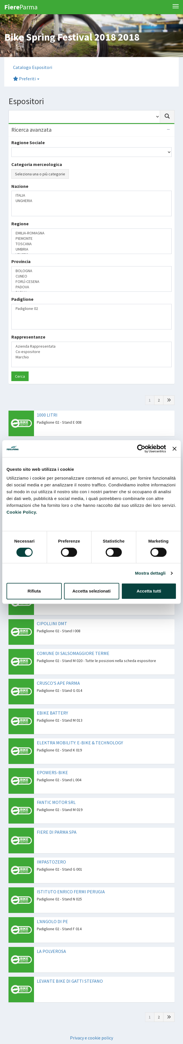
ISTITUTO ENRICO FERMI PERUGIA (71, 891)
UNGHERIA (91, 200)
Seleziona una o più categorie (40, 174)
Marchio (91, 357)
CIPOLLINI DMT (52, 623)
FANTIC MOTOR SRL (56, 802)
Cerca (20, 376)
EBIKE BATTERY (52, 713)
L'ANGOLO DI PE (52, 921)
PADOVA (91, 287)
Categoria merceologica (36, 164)
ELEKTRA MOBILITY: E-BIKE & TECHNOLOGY (80, 742)
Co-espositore (91, 351)
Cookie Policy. (22, 512)
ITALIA (91, 195)
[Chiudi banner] (174, 449)
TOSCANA (91, 244)
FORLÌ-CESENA (91, 281)
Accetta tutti (149, 591)
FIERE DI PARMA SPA (56, 832)
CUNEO (91, 276)
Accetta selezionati (91, 591)
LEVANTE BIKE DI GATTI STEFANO (70, 981)
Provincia (21, 261)
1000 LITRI (47, 415)
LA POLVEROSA (51, 951)
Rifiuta (34, 591)
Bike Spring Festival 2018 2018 (71, 37)
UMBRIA (91, 249)
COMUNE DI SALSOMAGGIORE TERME (73, 653)
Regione (20, 223)
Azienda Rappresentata (91, 346)
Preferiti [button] (26, 78)
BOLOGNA (91, 271)
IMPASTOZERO (51, 862)
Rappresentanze (28, 337)
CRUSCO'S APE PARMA (58, 683)
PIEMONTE (91, 238)
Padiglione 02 (91, 308)
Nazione (19, 186)
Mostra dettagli (150, 573)
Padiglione (22, 299)
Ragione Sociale (28, 142)
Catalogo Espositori (32, 67)
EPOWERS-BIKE (52, 772)
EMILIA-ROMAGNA (91, 233)
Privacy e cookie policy (91, 1038)
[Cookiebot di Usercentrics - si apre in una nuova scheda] (141, 448)
